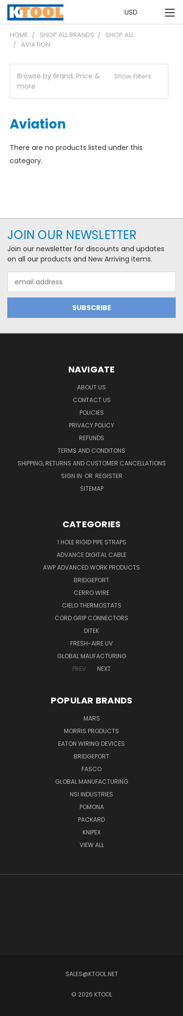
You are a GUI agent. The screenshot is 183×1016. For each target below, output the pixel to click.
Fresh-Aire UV (91, 643)
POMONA (92, 807)
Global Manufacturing (91, 781)
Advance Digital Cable (91, 555)
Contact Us (92, 400)
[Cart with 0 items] (154, 12)
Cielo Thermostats (92, 605)
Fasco (91, 769)
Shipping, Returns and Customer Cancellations (92, 463)
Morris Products (91, 731)
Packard (91, 819)
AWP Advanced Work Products (91, 567)
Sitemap (91, 488)
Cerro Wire (91, 593)
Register (108, 476)
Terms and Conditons (91, 450)
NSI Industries (91, 794)
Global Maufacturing (91, 656)
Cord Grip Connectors (91, 618)
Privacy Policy (91, 425)
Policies (92, 412)
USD (133, 12)
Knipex (91, 832)
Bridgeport (91, 580)
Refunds (91, 438)
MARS (91, 718)
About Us (91, 387)
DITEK (91, 631)
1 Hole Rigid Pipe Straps (91, 542)
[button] (89, 81)
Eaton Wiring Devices (91, 743)
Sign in (72, 476)
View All (92, 845)
